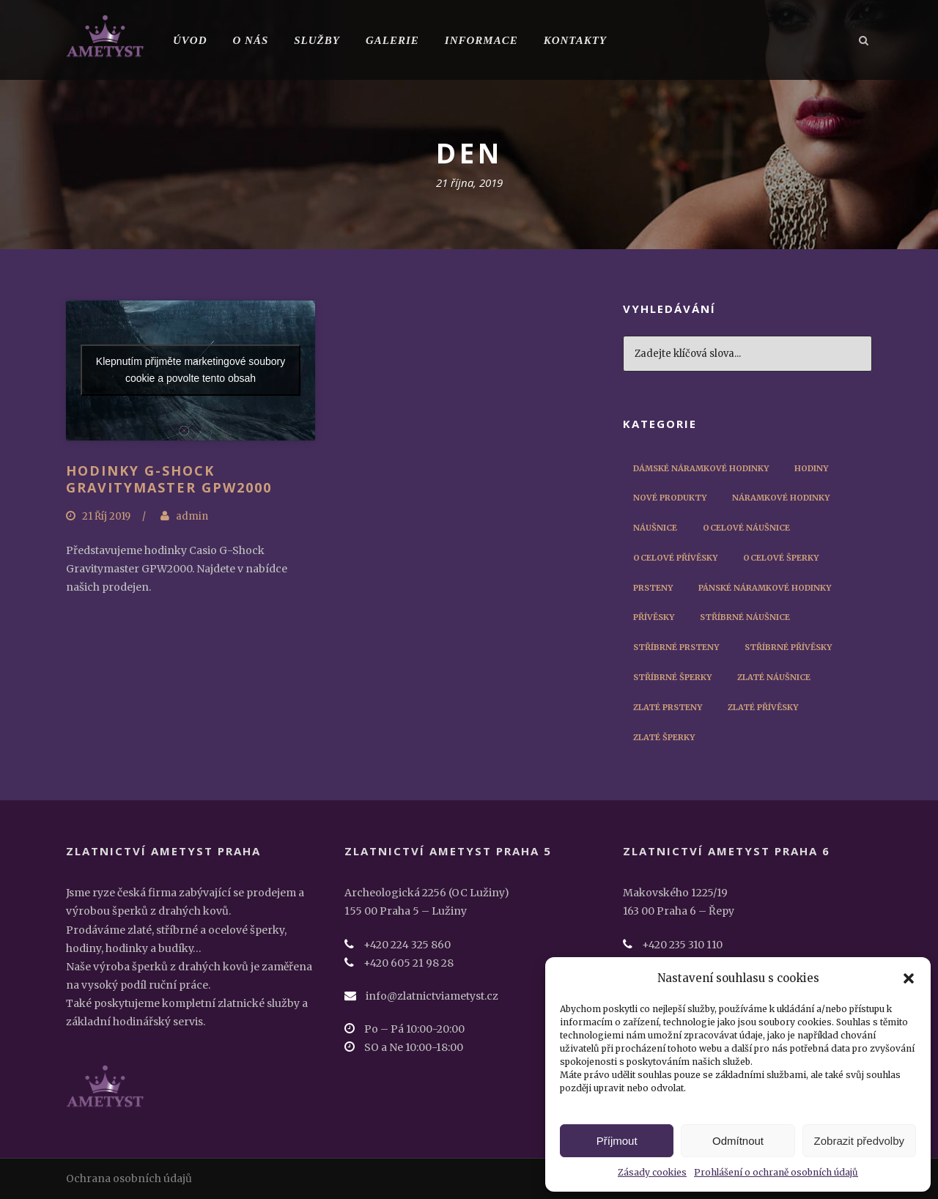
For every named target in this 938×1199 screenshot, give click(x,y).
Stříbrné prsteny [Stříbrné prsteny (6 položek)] (676, 647)
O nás (251, 40)
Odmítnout (738, 1141)
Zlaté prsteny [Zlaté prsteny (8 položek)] (667, 707)
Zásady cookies (652, 1172)
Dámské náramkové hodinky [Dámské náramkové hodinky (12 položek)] (701, 468)
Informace (481, 40)
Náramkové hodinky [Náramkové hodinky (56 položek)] (781, 497)
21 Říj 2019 (106, 516)
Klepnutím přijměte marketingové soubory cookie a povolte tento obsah (190, 369)
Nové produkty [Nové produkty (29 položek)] (669, 497)
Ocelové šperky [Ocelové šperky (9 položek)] (781, 558)
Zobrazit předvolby (859, 1141)
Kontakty (575, 40)
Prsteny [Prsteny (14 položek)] (653, 588)
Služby (317, 40)
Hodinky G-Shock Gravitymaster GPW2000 (169, 479)
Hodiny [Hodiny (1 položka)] (811, 468)
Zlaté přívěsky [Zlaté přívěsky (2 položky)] (763, 707)
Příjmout (617, 1141)
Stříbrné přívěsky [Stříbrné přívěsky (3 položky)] (788, 647)
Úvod (190, 40)
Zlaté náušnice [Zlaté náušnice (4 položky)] (773, 677)
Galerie (392, 40)
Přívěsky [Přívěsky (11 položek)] (653, 617)
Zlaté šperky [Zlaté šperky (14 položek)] (664, 737)
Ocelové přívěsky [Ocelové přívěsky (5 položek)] (675, 558)
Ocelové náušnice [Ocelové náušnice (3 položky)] (746, 528)
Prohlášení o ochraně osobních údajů (776, 1172)
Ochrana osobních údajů (129, 1178)
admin (192, 516)
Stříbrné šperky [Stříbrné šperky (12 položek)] (672, 677)
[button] (908, 978)
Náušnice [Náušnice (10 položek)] (655, 528)
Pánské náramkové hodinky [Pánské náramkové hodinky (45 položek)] (764, 588)
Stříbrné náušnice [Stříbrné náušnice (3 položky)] (745, 617)
